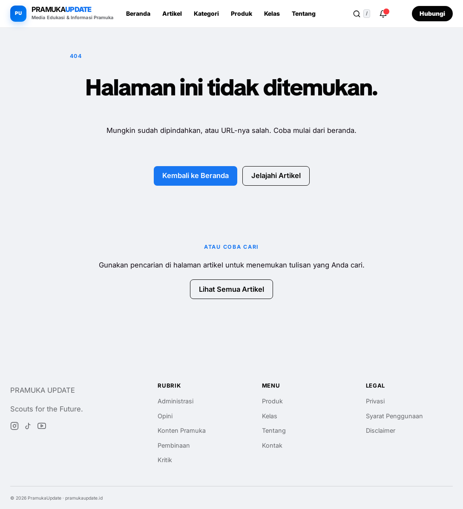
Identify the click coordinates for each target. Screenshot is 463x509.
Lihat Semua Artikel (231, 289)
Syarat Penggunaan (394, 416)
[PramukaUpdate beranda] (62, 14)
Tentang (304, 13)
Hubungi (432, 13)
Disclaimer (380, 430)
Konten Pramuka (182, 430)
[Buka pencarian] (361, 13)
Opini (165, 416)
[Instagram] (14, 428)
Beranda (138, 13)
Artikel (172, 13)
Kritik (165, 459)
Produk (241, 13)
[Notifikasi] (383, 13)
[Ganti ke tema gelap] (400, 13)
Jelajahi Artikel (276, 175)
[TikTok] (28, 428)
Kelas (272, 13)
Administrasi (175, 401)
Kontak (272, 445)
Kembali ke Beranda (195, 175)
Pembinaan (174, 445)
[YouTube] (41, 428)
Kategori (206, 13)
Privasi (375, 401)
